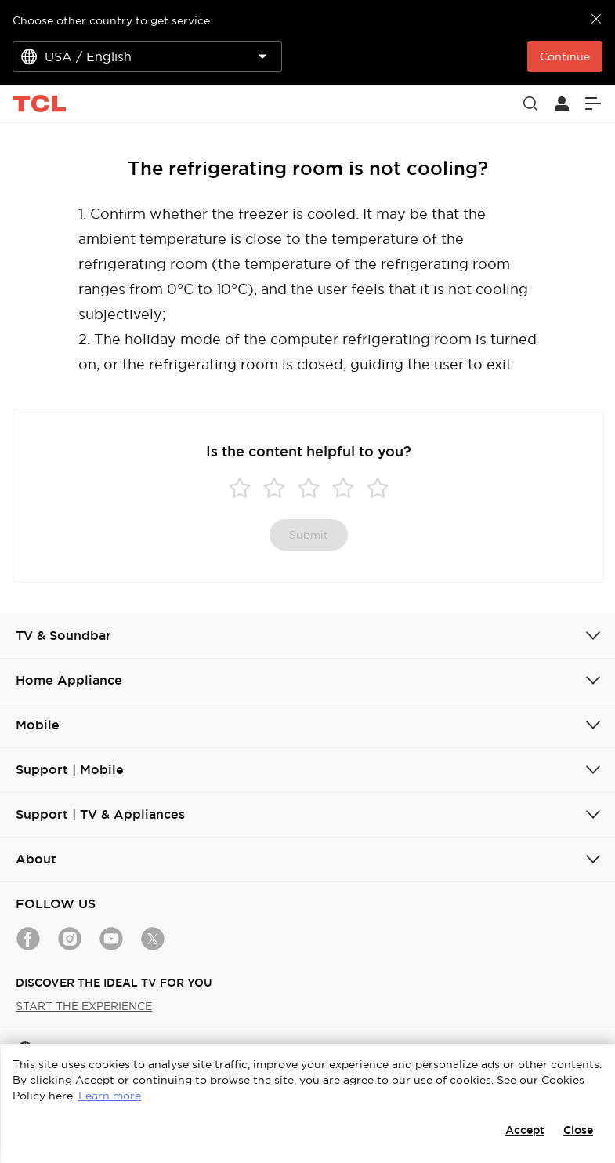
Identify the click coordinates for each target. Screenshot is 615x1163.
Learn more (109, 1095)
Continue (565, 56)
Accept (524, 1130)
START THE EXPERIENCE (84, 1006)
